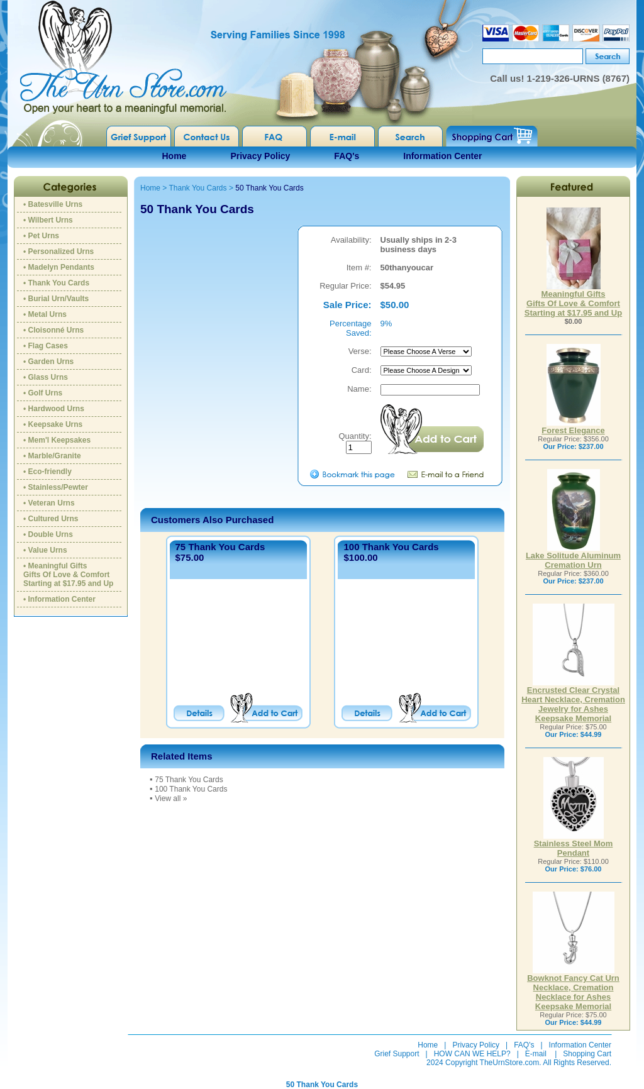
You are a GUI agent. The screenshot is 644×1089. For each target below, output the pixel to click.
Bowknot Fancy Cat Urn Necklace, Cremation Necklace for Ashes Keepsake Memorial (573, 988)
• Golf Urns (42, 393)
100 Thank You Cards (390, 546)
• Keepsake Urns (52, 424)
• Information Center (59, 599)
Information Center (442, 156)
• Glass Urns (45, 377)
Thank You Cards (197, 188)
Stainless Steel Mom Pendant (573, 844)
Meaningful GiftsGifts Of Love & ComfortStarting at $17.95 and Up (573, 300)
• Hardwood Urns (53, 408)
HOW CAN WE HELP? (472, 1053)
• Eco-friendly (47, 471)
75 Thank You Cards (220, 546)
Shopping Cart (587, 1053)
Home (174, 156)
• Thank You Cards (56, 283)
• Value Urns (45, 550)
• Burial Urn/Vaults (56, 298)
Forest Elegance (572, 426)
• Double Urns (48, 534)
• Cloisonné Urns (53, 330)
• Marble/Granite (52, 455)
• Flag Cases (45, 345)
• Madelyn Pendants (58, 267)
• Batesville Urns (52, 204)
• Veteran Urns (49, 503)
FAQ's (346, 156)
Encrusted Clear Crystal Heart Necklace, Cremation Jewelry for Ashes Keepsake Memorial (573, 700)
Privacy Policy (260, 156)
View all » (171, 798)
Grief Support (396, 1053)
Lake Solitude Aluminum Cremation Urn (573, 556)
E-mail (536, 1053)
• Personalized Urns (58, 251)
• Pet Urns (41, 235)
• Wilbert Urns (48, 220)
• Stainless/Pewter (55, 487)
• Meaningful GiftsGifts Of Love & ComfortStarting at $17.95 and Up (68, 574)
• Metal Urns (45, 314)
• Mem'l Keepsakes (57, 440)
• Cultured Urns (51, 518)
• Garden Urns (48, 361)
